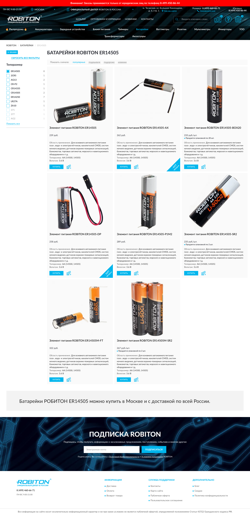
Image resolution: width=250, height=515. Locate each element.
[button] (206, 11)
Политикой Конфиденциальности (124, 457)
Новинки (131, 19)
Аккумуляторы (43, 29)
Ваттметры (162, 29)
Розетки (181, 29)
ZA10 (13, 106)
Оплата (110, 491)
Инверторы (225, 29)
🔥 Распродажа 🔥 (16, 29)
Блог (197, 486)
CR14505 (15, 93)
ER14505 (15, 71)
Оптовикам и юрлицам (106, 19)
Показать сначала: (59, 62)
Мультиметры (202, 29)
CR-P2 (14, 84)
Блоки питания (101, 29)
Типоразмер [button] (14, 64)
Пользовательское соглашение (166, 500)
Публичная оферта (160, 496)
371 (13, 110)
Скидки (198, 491)
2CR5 (13, 76)
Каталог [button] (81, 19)
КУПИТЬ (56, 167)
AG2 (13, 119)
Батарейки (142, 29)
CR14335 (15, 88)
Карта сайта (157, 491)
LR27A (14, 101)
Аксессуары (139, 36)
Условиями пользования (152, 457)
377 (13, 114)
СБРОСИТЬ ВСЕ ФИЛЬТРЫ (25, 58)
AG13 (14, 80)
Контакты (147, 19)
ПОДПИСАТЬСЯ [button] (154, 450)
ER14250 (15, 97)
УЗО (241, 29)
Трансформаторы (114, 36)
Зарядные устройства (72, 29)
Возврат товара (114, 496)
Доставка (111, 486)
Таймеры (123, 29)
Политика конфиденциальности (211, 496)
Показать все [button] (13, 124)
